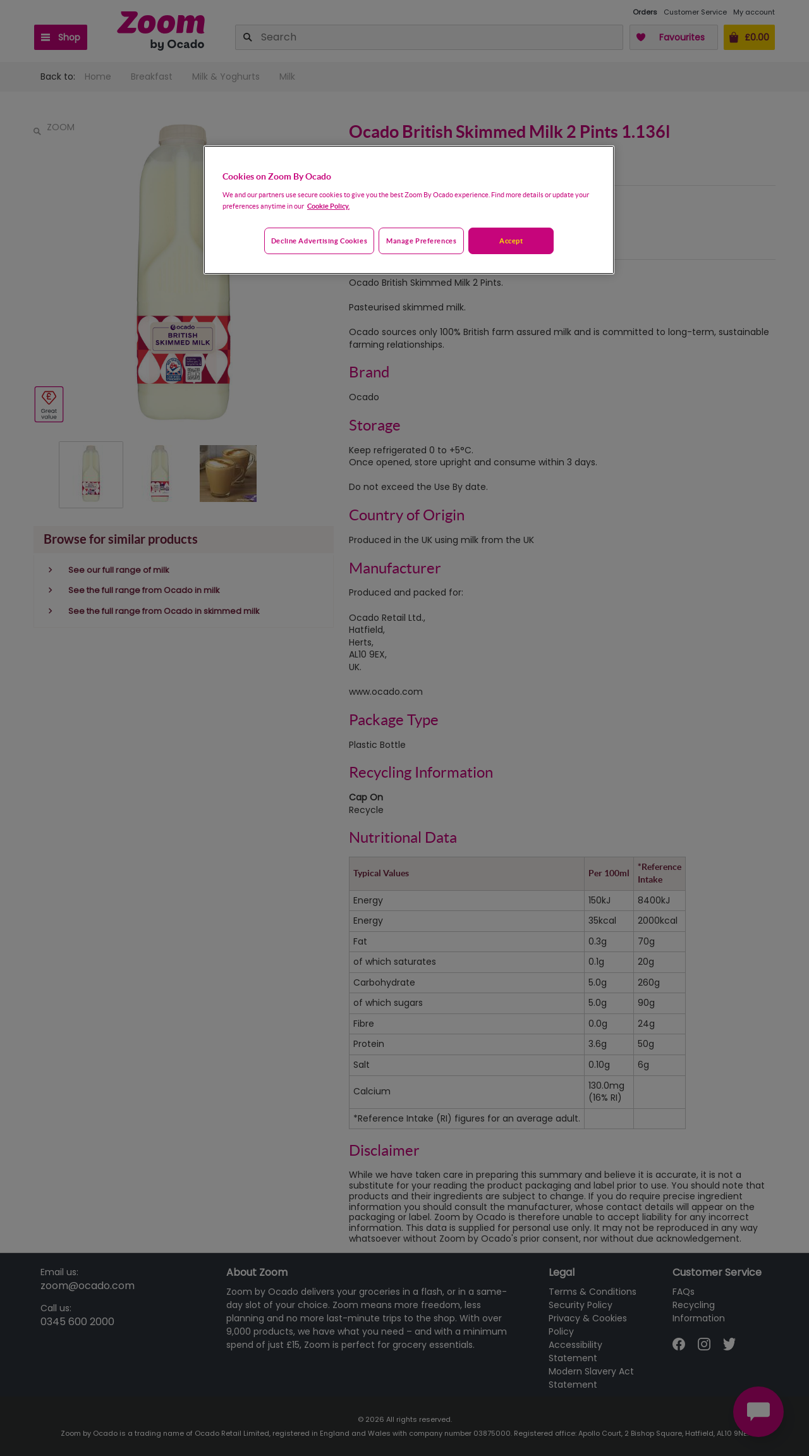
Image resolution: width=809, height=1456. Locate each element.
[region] (409, 209)
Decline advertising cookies (319, 240)
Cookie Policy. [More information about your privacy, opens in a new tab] (328, 206)
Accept (511, 240)
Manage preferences (421, 240)
